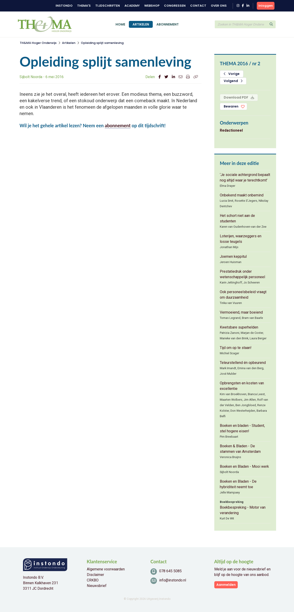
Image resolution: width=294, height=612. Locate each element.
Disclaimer (95, 574)
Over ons (219, 5)
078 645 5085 (170, 571)
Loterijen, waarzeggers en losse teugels (240, 239)
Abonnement (167, 24)
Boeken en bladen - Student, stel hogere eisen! (242, 428)
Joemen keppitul (233, 256)
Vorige (232, 73)
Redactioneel (231, 130)
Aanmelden (226, 584)
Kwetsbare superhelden (239, 327)
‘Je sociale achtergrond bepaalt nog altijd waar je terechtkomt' (245, 177)
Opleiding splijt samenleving (102, 43)
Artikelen (141, 24)
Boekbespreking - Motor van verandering (243, 510)
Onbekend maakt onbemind (241, 195)
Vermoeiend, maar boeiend (241, 312)
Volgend (233, 81)
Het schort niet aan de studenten (237, 218)
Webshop (151, 5)
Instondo (64, 5)
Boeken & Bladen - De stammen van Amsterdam (240, 449)
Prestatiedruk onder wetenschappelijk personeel (242, 274)
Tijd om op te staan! (236, 348)
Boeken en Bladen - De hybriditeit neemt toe (238, 484)
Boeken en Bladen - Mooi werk (244, 466)
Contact (198, 5)
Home (120, 24)
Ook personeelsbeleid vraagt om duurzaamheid (243, 295)
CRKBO (93, 580)
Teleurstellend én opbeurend (243, 362)
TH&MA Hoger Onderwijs (38, 43)
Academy (132, 5)
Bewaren (231, 106)
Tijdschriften (107, 5)
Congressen (175, 5)
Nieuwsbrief (97, 586)
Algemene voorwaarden (106, 569)
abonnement (117, 125)
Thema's (84, 5)
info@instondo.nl (172, 580)
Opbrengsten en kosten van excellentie (242, 386)
